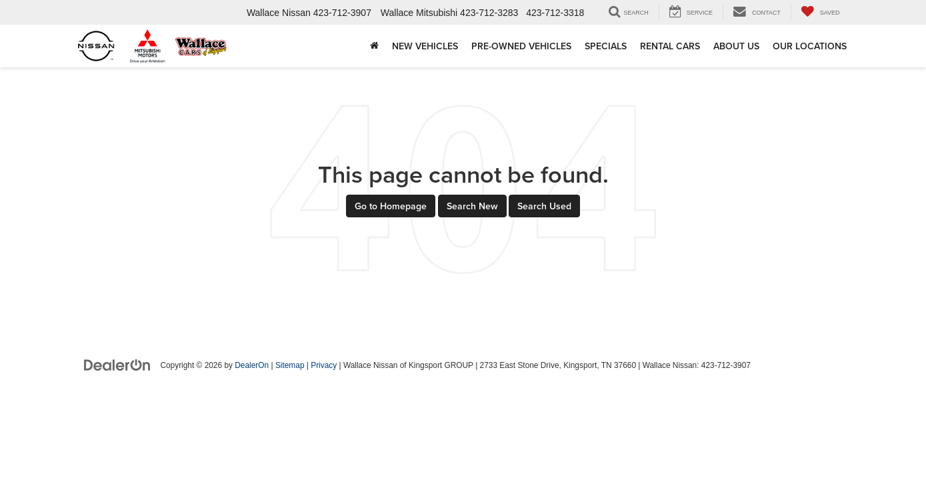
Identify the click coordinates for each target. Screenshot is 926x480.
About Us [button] (736, 46)
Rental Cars (670, 46)
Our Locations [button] (810, 46)
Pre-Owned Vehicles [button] (521, 46)
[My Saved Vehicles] (820, 12)
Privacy (324, 365)
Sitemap (290, 365)
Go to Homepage (391, 206)
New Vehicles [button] (425, 46)
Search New (472, 206)
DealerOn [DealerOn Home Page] (252, 365)
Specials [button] (606, 46)
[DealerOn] (117, 364)
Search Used (544, 206)
